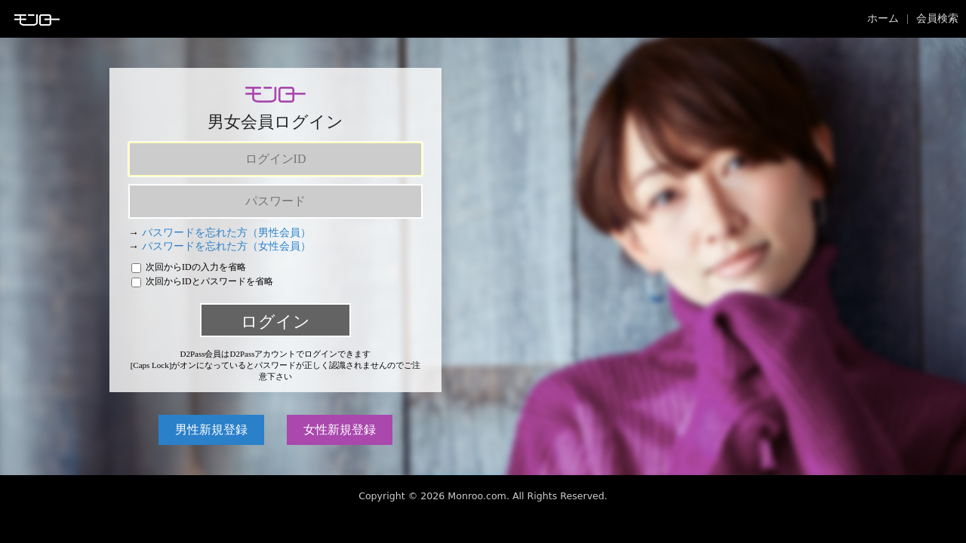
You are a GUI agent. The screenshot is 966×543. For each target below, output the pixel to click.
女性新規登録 (339, 429)
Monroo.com (477, 496)
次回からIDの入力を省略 (188, 267)
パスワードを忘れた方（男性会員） (226, 232)
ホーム (883, 18)
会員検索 (937, 18)
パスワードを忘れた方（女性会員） (226, 246)
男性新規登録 (211, 429)
